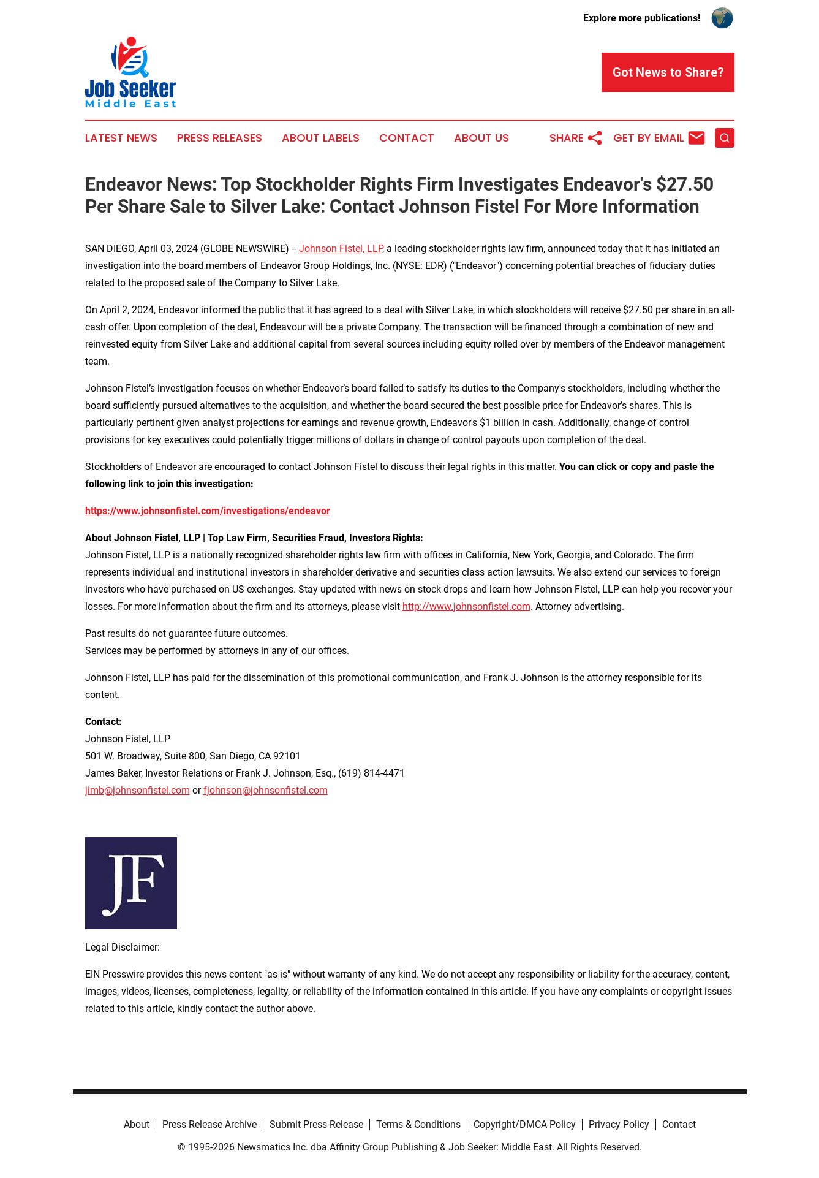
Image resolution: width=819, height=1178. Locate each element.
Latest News (121, 138)
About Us (481, 138)
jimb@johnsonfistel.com (137, 790)
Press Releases (219, 138)
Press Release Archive (209, 1124)
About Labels (321, 138)
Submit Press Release (316, 1124)
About (136, 1124)
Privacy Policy (619, 1124)
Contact (406, 138)
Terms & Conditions (418, 1124)
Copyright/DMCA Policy (525, 1124)
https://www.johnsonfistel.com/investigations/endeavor (207, 511)
